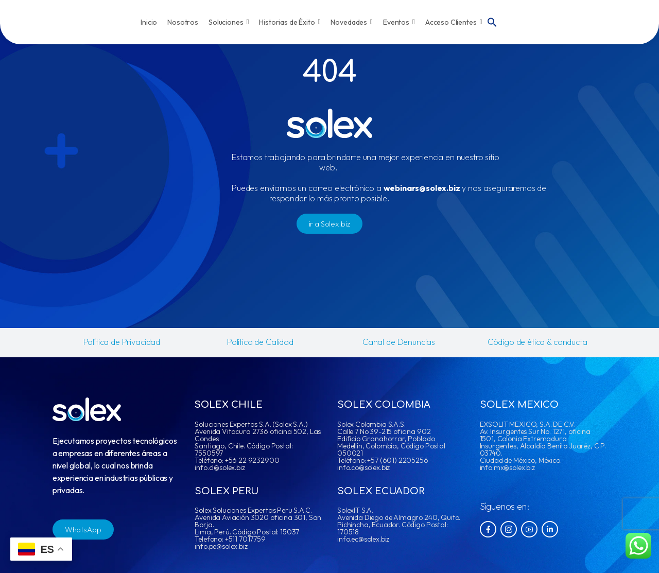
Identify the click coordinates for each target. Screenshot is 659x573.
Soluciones (229, 22)
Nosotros (182, 22)
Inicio (149, 22)
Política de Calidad (260, 342)
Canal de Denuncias (398, 342)
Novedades (352, 22)
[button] (492, 21)
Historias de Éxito (289, 22)
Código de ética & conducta (537, 342)
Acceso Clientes (453, 22)
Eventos (399, 22)
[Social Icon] (488, 529)
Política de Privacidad (121, 342)
